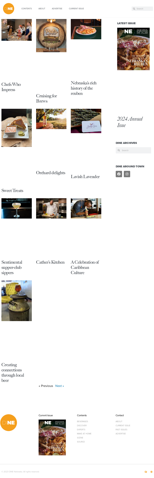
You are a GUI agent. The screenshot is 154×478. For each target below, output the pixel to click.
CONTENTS (26, 8)
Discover (82, 425)
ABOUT (41, 8)
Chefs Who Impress (11, 87)
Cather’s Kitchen (50, 262)
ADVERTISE (57, 8)
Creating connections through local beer (12, 372)
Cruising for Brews (46, 98)
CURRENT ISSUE (76, 8)
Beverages (82, 421)
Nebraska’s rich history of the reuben (83, 88)
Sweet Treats (12, 190)
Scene (80, 437)
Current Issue (123, 425)
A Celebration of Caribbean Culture (85, 267)
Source (81, 441)
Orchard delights (50, 172)
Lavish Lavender (85, 176)
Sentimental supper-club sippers (11, 267)
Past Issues (121, 429)
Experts (81, 429)
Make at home (84, 433)
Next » (59, 385)
